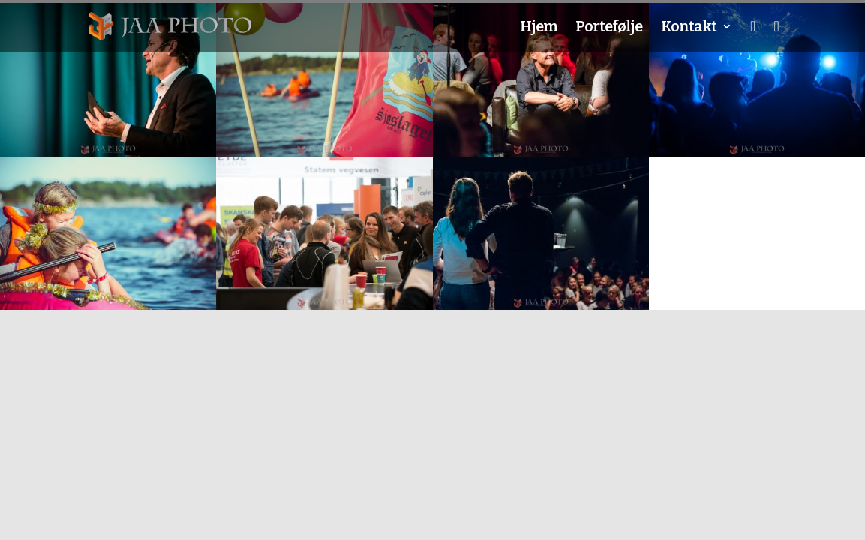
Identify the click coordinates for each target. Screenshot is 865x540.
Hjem (538, 28)
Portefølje (608, 28)
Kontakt (688, 28)
